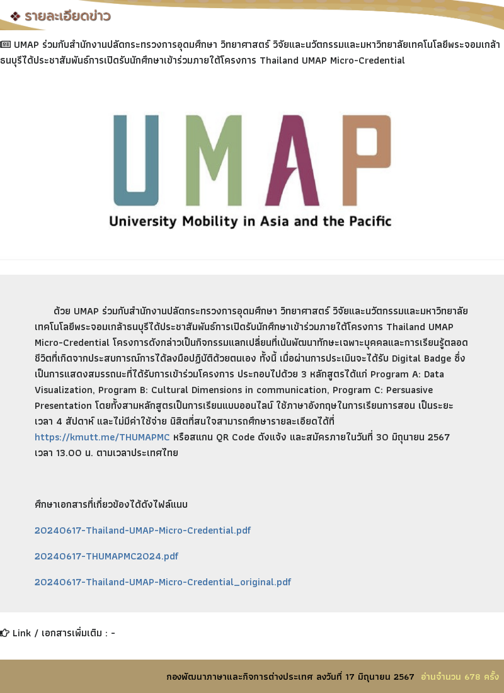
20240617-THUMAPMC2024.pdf (106, 556)
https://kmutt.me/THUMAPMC (102, 437)
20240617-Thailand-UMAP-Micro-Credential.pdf (143, 530)
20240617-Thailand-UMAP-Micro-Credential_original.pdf (163, 582)
